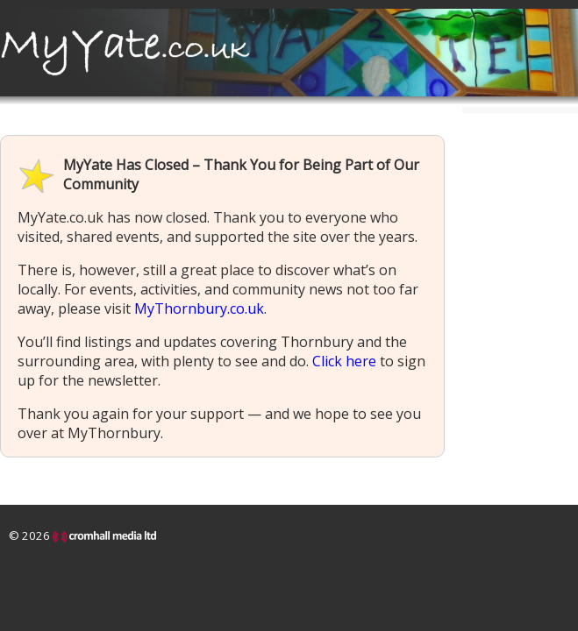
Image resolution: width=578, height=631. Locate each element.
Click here (344, 361)
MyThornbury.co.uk (199, 308)
